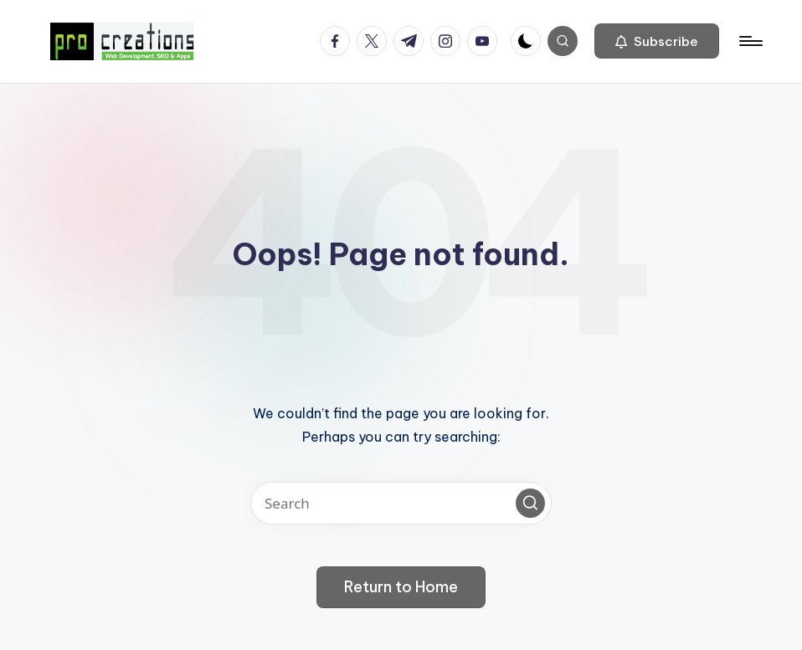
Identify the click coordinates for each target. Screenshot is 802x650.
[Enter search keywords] (401, 503)
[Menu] (749, 41)
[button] (656, 41)
